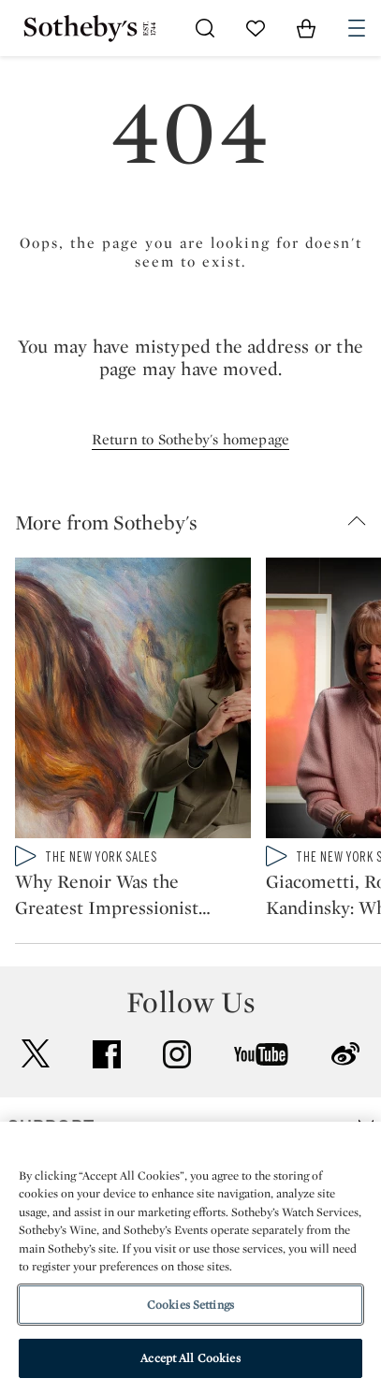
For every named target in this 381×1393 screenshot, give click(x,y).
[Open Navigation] (356, 28)
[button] (198, 522)
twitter (36, 1053)
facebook (107, 1054)
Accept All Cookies (190, 1358)
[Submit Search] (205, 28)
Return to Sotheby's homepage (191, 439)
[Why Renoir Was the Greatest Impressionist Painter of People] (133, 702)
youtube (261, 1054)
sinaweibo (345, 1054)
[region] (190, 1257)
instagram (177, 1054)
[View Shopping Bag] (306, 28)
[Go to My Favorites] (255, 28)
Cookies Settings (190, 1305)
